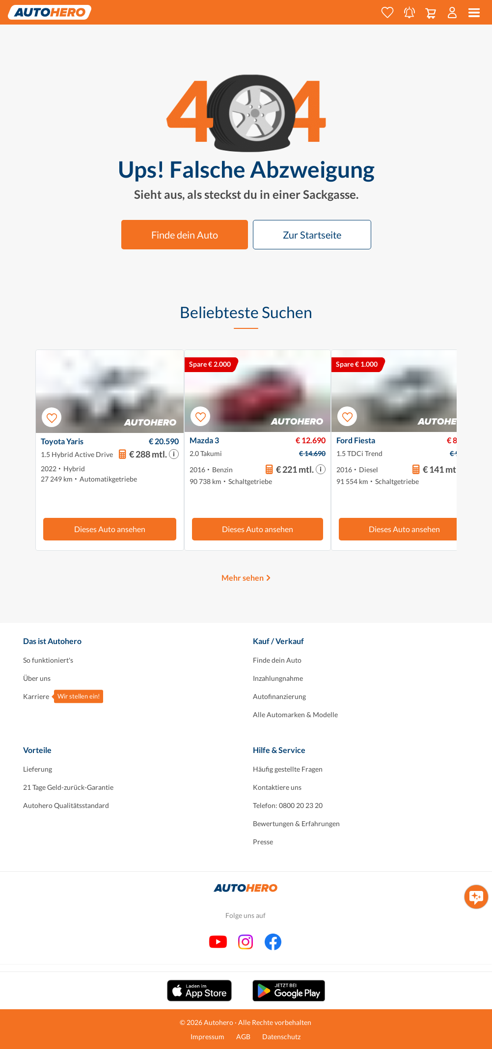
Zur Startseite (312, 235)
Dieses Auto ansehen (109, 529)
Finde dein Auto (184, 235)
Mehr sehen (242, 577)
